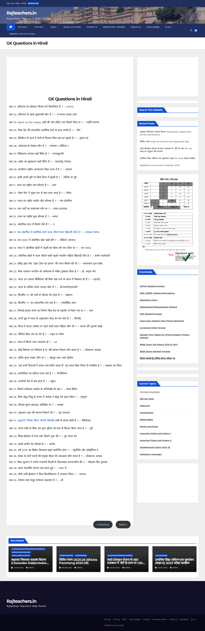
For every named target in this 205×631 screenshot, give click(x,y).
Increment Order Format (152, 328)
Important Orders (114, 27)
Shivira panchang (149, 426)
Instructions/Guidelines (21, 552)
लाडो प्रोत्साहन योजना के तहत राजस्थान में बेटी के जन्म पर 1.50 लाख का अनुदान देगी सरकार (125, 563)
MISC (54, 27)
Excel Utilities (72, 27)
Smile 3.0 (136, 27)
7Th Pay (39, 27)
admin (30, 568)
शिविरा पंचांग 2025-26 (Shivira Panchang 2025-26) (164, 141)
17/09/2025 (19, 568)
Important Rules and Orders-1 (155, 433)
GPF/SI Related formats (152, 286)
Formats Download (150, 392)
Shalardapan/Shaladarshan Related (158, 307)
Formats (92, 27)
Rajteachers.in (21, 13)
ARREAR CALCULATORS (22, 34)
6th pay (22, 27)
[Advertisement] (70, 78)
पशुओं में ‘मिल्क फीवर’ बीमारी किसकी (36, 420)
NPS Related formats (151, 314)
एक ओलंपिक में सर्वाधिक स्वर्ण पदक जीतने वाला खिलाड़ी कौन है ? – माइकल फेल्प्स (58, 232)
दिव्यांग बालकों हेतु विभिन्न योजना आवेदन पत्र (157, 358)
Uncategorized (80, 555)
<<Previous (103, 524)
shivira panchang (66, 555)
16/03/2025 (163, 568)
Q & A (168, 27)
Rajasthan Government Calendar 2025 (160, 165)
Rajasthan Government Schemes (120, 555)
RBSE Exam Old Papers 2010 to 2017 (159, 344)
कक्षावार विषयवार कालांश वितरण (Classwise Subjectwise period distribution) (28, 563)
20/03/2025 (115, 568)
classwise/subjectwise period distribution (28, 549)
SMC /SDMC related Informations (157, 293)
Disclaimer (153, 27)
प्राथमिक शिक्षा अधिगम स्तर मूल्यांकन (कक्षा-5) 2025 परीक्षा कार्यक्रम (167, 158)
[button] (191, 30)
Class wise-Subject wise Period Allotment (162, 321)
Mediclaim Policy (149, 300)
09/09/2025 (67, 568)
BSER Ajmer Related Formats (155, 351)
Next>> (123, 524)
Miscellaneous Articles (21, 555)
